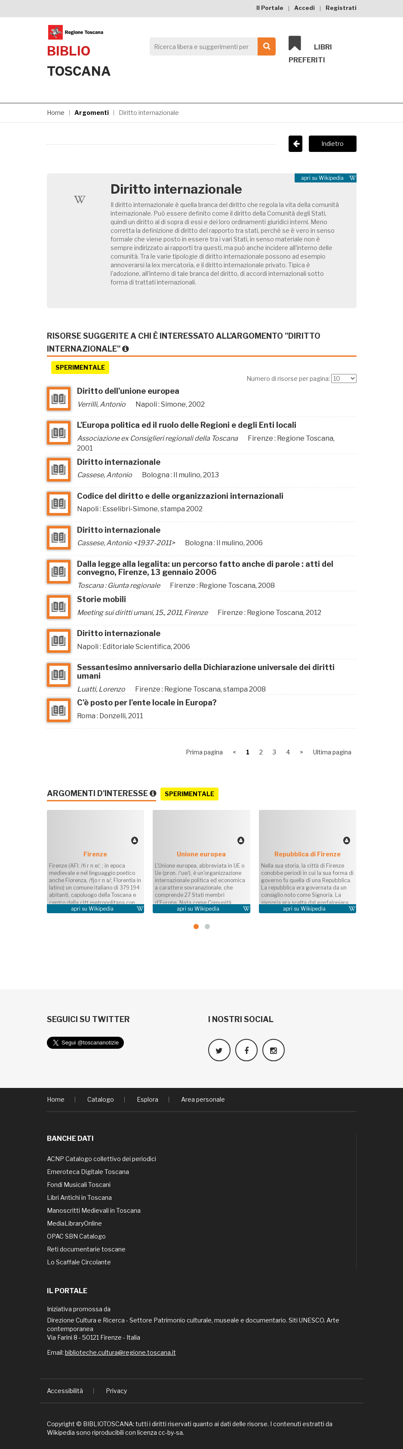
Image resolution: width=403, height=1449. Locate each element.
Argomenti (91, 112)
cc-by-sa (170, 1431)
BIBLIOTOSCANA (108, 1423)
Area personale (203, 1098)
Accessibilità (65, 1389)
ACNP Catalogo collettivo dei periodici (101, 1158)
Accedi (304, 7)
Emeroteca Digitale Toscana (88, 1170)
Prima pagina (204, 752)
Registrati (341, 7)
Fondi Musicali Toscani (79, 1183)
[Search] (210, 46)
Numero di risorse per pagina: (288, 378)
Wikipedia (331, 178)
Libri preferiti (310, 50)
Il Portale (269, 7)
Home (56, 112)
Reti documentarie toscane (86, 1248)
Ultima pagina (332, 752)
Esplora (147, 1098)
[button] (196, 926)
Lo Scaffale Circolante (79, 1261)
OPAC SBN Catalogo (76, 1235)
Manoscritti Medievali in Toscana (94, 1209)
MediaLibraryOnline (74, 1222)
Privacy (116, 1389)
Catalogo (100, 1098)
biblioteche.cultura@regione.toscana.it (120, 1351)
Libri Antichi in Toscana (79, 1196)
